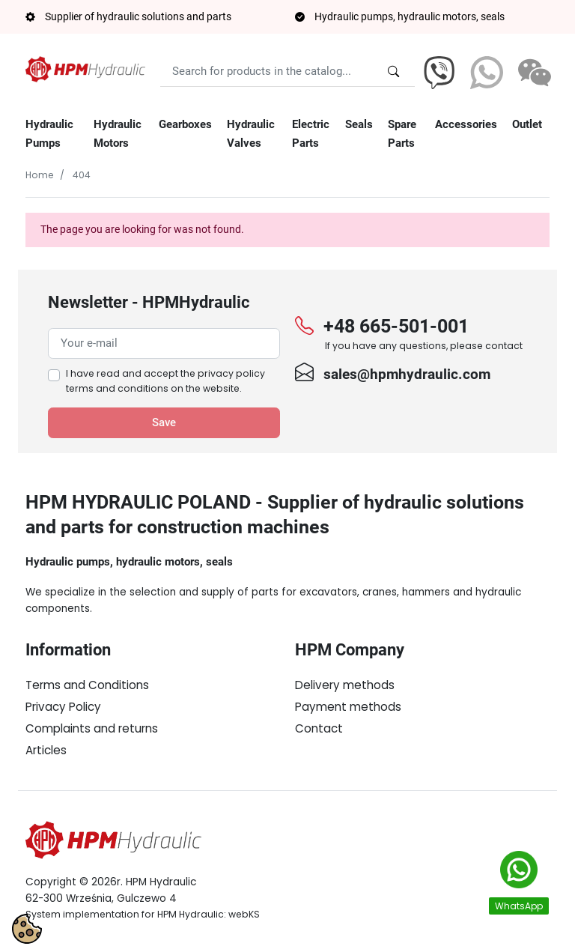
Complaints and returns (91, 728)
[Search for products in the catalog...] (393, 71)
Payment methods (348, 707)
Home (39, 175)
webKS (244, 914)
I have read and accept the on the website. (165, 381)
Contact (319, 728)
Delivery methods (345, 685)
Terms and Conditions (87, 685)
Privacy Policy (63, 707)
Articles (46, 750)
